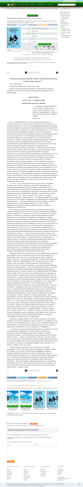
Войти (66, 1)
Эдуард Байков (35, 31)
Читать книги (21, 4)
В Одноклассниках (43, 24)
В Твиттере (21, 24)
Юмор (63, 33)
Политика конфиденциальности (63, 478)
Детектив (8, 470)
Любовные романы (41, 4)
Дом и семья (64, 25)
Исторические (9, 473)
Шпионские (9, 478)
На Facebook (11, 24)
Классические (9, 474)
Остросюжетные (44, 473)
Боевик (8, 468)
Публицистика (34, 36)
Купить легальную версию (44, 44)
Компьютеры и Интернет (66, 35)
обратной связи (41, 485)
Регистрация (72, 1)
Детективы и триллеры (30, 4)
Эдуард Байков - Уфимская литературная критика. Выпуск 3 (39, 409)
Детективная (26, 471)
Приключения (64, 22)
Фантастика (49, 4)
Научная (25, 474)
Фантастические (44, 471)
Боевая (25, 468)
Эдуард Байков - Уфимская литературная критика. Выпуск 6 (52, 409)
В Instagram (32, 24)
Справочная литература (66, 30)
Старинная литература (66, 32)
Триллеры (9, 477)
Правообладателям (61, 477)
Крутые (8, 475)
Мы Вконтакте (52, 24)
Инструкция (50, 54)
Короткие (42, 470)
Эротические (43, 475)
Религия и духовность (66, 28)
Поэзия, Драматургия (66, 37)
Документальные (65, 18)
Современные (43, 474)
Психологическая (27, 475)
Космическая (26, 473)
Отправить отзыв (11, 461)
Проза (63, 20)
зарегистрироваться (20, 430)
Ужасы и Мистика (27, 477)
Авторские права (32, 15)
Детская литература (65, 23)
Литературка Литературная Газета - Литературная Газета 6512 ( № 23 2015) (13, 409)
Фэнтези (25, 478)
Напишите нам (46, 52)
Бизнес (63, 27)
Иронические (9, 471)
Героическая (26, 470)
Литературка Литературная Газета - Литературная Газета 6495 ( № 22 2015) (26, 409)
